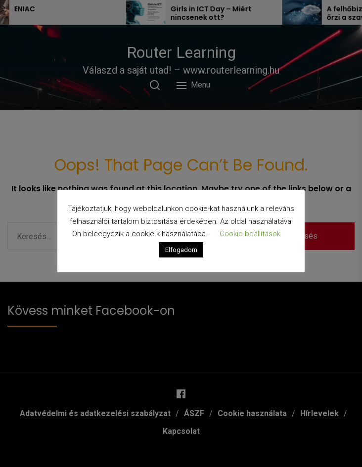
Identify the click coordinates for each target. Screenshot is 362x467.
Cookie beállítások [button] (250, 233)
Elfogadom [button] (181, 250)
